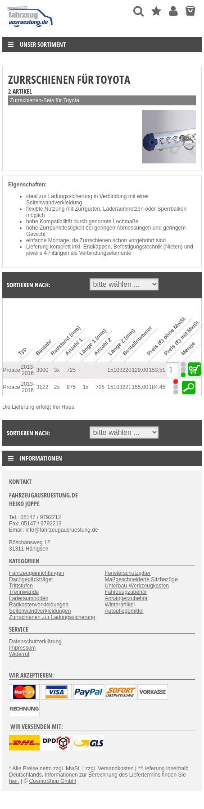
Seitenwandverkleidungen (40, 611)
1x (86, 387)
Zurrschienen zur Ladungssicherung (52, 617)
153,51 (157, 370)
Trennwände (24, 592)
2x (57, 387)
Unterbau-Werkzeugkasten (137, 586)
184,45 (157, 387)
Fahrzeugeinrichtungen (36, 573)
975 (71, 387)
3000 (42, 370)
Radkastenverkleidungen (38, 604)
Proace (11, 370)
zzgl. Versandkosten (109, 768)
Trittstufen (21, 586)
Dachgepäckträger (31, 579)
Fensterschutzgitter (128, 573)
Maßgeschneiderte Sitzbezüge (141, 579)
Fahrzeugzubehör (126, 592)
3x (57, 370)
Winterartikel (120, 604)
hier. (14, 781)
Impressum (22, 648)
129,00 (139, 370)
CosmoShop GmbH (52, 781)
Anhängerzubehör (126, 598)
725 (71, 370)
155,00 (139, 387)
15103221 (119, 387)
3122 (42, 387)
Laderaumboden (28, 598)
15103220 (119, 370)
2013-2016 (28, 370)
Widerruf (19, 654)
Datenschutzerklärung (35, 641)
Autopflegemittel (124, 611)
